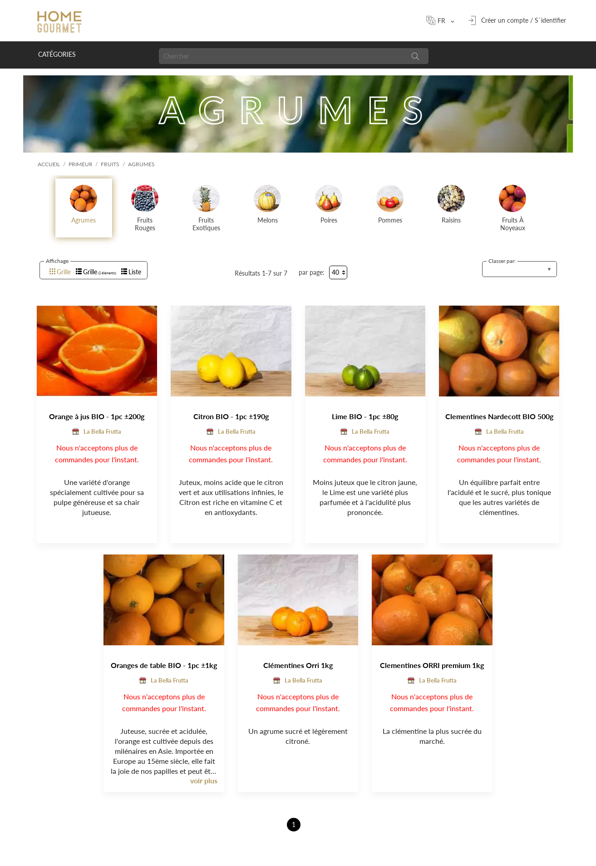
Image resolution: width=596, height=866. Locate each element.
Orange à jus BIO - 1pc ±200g (96, 416)
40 (335, 272)
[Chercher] (280, 56)
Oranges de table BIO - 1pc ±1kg (164, 665)
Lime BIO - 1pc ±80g (365, 416)
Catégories (57, 54)
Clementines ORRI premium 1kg (432, 665)
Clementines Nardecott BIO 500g (499, 416)
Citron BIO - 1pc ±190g (231, 416)
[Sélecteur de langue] (444, 20)
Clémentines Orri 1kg (298, 665)
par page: (312, 272)
